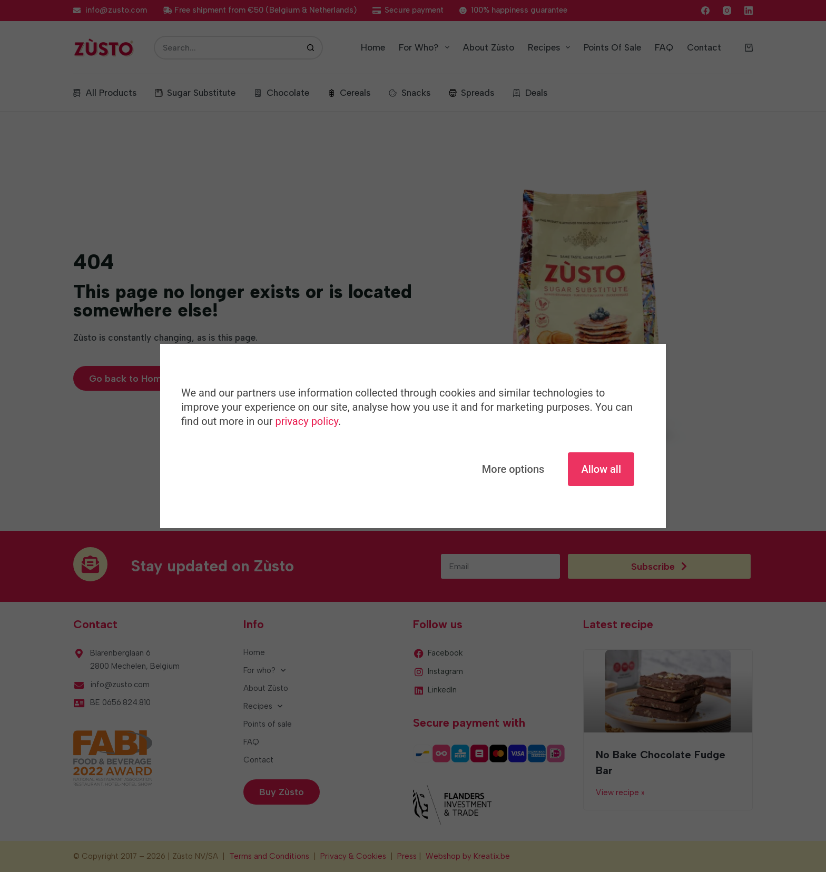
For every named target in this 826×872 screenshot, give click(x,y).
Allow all (601, 469)
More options (513, 469)
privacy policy (306, 421)
